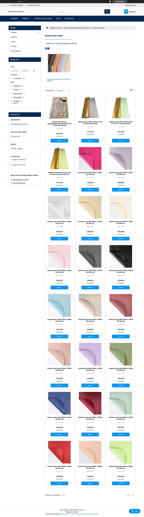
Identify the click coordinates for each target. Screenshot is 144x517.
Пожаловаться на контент (68, 514)
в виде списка (134, 90)
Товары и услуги (56, 28)
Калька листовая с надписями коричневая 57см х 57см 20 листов (59, 123)
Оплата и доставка (43, 18)
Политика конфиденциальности (88, 514)
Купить (59, 140)
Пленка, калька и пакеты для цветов (76, 28)
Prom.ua (81, 510)
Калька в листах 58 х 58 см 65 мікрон (58, 80)
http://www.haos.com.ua (20, 179)
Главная (14, 18)
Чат (135, 511)
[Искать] (107, 11)
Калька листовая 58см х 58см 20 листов (90, 173)
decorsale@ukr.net (19, 183)
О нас (58, 18)
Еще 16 (15, 103)
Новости (14, 37)
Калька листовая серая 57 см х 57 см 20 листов (90, 122)
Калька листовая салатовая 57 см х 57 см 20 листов (120, 122)
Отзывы (14, 46)
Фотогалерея (16, 51)
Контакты (69, 18)
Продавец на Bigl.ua (72, 512)
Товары (25, 18)
